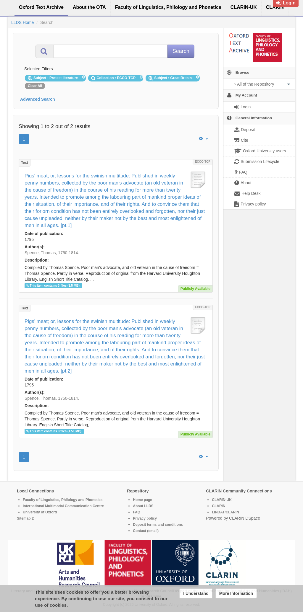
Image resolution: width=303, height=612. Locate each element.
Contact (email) (146, 531)
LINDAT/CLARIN (225, 512)
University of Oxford (40, 512)
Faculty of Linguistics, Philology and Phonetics (62, 500)
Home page (142, 500)
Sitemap (24, 518)
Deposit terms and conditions (158, 525)
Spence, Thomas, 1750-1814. (52, 252)
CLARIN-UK (222, 500)
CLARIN (218, 506)
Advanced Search (37, 99)
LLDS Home (22, 22)
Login (286, 2)
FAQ (136, 512)
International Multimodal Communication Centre (63, 506)
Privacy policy (145, 518)
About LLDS (143, 506)
